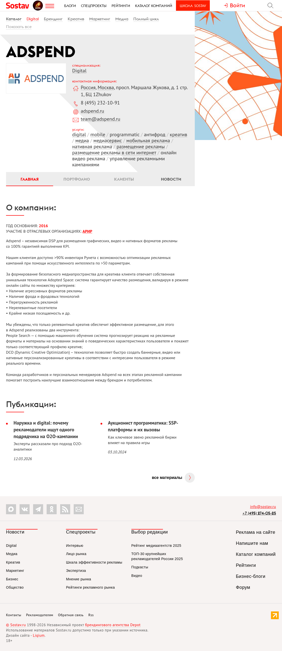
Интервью (74, 546)
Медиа (121, 18)
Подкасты (139, 567)
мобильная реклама (148, 140)
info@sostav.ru (263, 506)
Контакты (13, 615)
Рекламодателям (39, 615)
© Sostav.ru (16, 624)
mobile (97, 134)
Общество (15, 587)
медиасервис (107, 140)
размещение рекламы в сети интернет (114, 152)
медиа (82, 140)
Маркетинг (99, 18)
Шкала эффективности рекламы (94, 562)
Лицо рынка (76, 554)
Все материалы (167, 477)
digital (79, 134)
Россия (88, 87)
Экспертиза (76, 571)
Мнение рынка (78, 579)
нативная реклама (92, 146)
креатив (178, 134)
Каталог (14, 18)
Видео (136, 576)
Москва (106, 87)
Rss (91, 615)
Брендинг (53, 18)
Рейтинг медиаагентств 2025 (156, 546)
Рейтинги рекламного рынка (90, 587)
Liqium (39, 635)
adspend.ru (92, 111)
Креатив (76, 18)
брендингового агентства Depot (112, 624)
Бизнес (12, 579)
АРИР (87, 231)
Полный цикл (146, 18)
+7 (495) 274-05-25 (259, 513)
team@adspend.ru (100, 119)
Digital (33, 18)
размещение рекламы (141, 146)
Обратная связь (71, 615)
